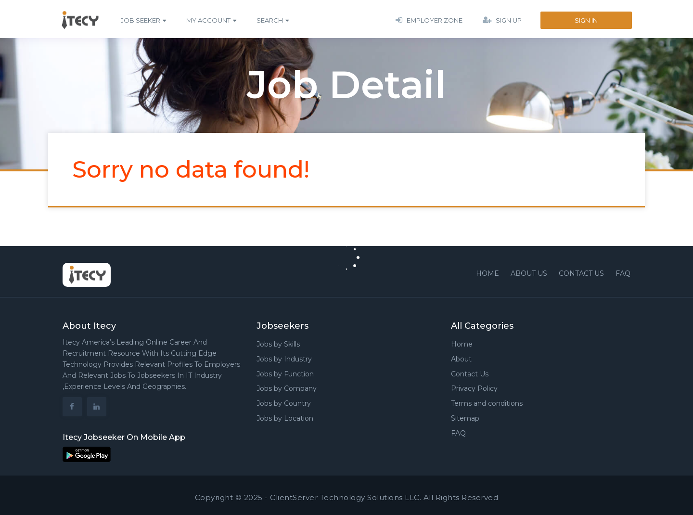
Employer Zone (429, 20)
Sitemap (465, 418)
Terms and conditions (487, 403)
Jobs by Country (284, 403)
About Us (529, 273)
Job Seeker (140, 20)
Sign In (586, 20)
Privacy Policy (474, 388)
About (461, 359)
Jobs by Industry (284, 359)
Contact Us (469, 374)
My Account (208, 20)
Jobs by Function (285, 374)
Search (270, 20)
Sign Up (502, 20)
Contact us (581, 273)
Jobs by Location (285, 418)
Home (487, 273)
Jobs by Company (287, 388)
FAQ (623, 273)
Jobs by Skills (278, 344)
